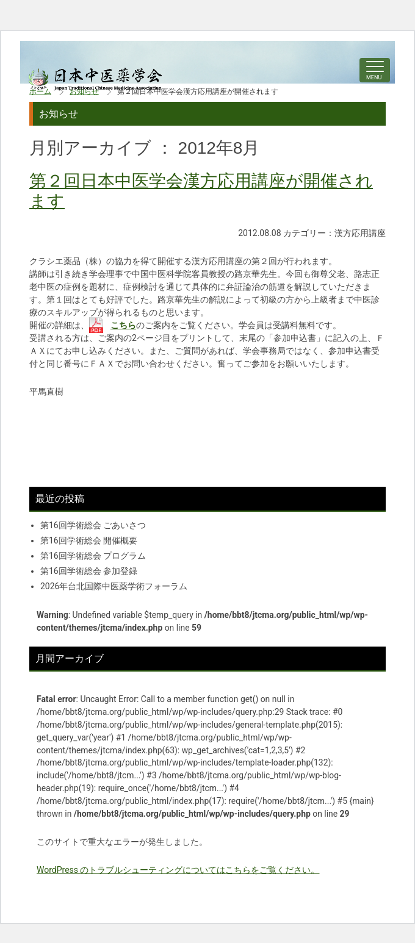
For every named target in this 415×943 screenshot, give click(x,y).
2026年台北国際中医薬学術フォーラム (113, 586)
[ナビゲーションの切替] (374, 70)
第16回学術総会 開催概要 (88, 540)
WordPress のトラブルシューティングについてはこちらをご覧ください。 (178, 870)
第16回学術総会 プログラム (93, 556)
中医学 (95, 79)
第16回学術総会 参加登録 (88, 571)
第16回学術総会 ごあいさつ (93, 525)
